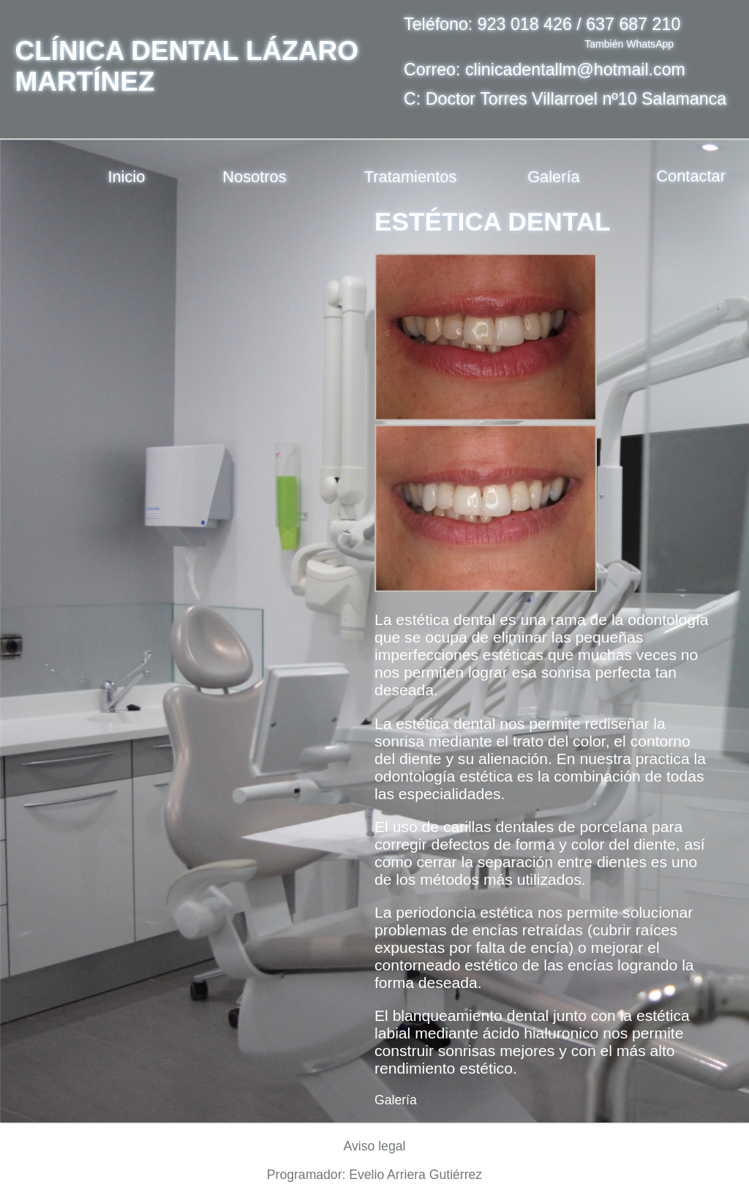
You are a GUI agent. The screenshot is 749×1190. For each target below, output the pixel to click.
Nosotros (254, 177)
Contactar (691, 177)
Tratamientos (410, 177)
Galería (553, 177)
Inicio (126, 177)
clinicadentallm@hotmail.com (575, 69)
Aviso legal (375, 1146)
